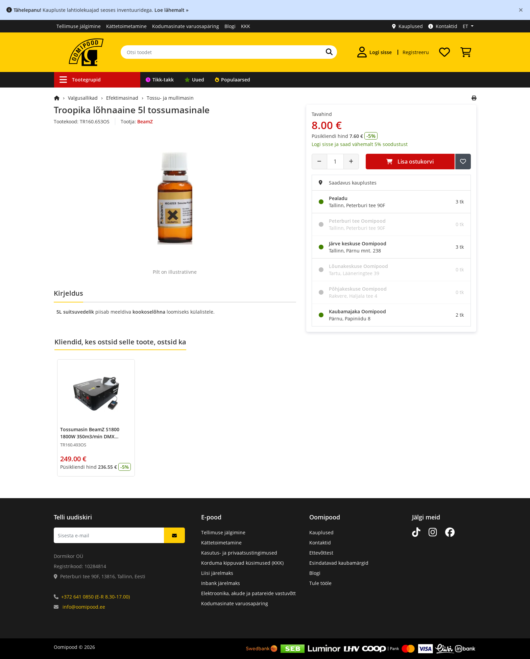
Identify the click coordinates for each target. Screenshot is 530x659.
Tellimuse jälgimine (78, 26)
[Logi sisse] (374, 52)
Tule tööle (320, 583)
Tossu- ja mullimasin (170, 98)
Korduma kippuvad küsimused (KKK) (242, 563)
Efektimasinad (122, 98)
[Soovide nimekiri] (444, 52)
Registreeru (416, 52)
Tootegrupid (80, 79)
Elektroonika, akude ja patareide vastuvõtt (248, 593)
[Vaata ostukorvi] (465, 52)
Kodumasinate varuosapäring (185, 26)
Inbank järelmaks (220, 583)
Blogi (230, 26)
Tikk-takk (160, 79)
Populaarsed (232, 79)
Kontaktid (442, 26)
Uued (194, 79)
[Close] (521, 9)
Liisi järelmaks (217, 573)
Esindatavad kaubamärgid (338, 563)
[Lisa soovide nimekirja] (463, 161)
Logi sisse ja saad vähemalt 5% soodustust (360, 144)
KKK (245, 26)
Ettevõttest (321, 553)
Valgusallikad (83, 98)
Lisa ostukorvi (410, 161)
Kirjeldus (68, 293)
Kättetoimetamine (126, 26)
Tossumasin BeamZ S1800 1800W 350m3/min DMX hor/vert (89, 436)
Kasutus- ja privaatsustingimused (239, 553)
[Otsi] (329, 52)
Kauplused (407, 26)
